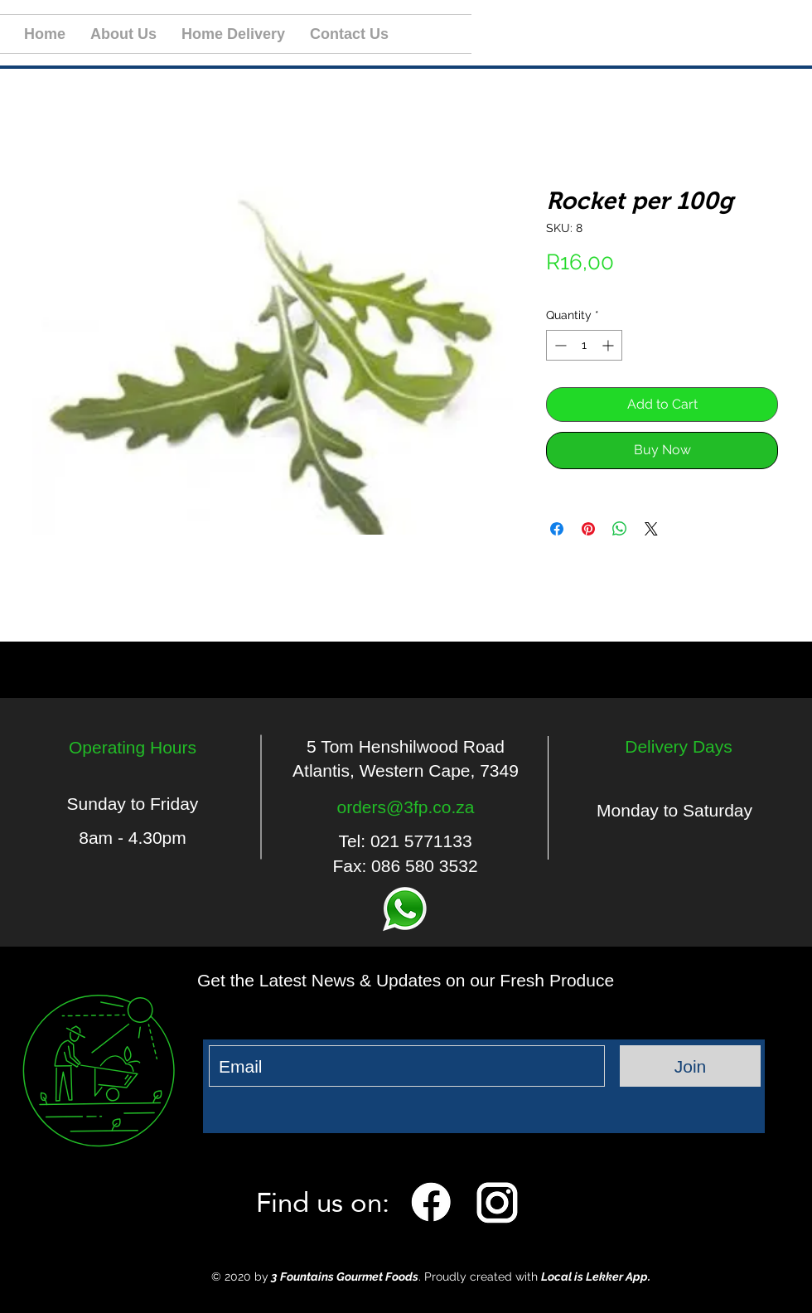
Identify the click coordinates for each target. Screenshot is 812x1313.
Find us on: (322, 1202)
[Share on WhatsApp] (620, 529)
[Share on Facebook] (557, 529)
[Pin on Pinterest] (588, 529)
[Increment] (609, 345)
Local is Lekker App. (595, 1276)
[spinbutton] (584, 345)
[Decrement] (559, 345)
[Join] (690, 1066)
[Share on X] (651, 529)
